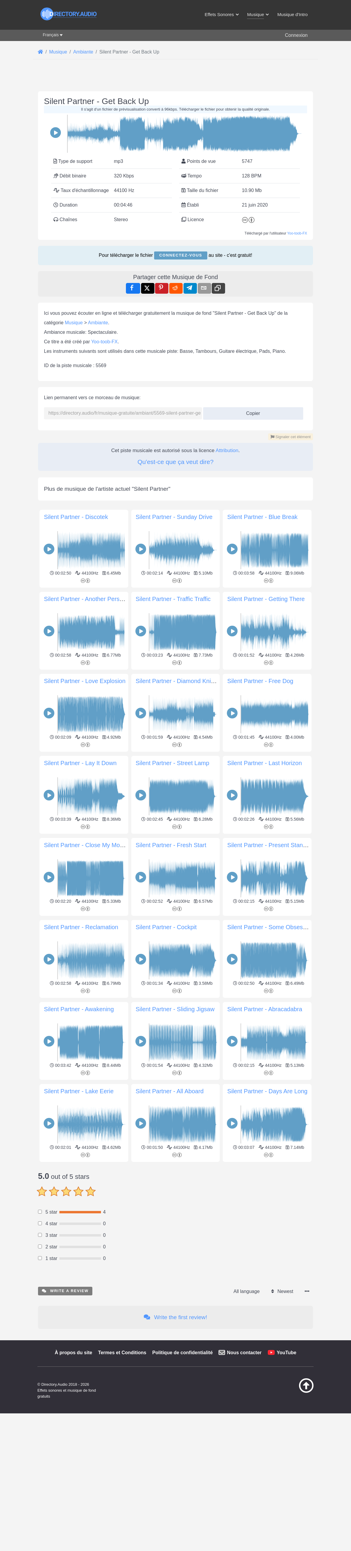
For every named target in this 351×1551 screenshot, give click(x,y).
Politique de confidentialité (182, 1352)
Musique (74, 322)
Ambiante (98, 322)
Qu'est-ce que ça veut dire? (175, 461)
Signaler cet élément (291, 437)
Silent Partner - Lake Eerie (79, 1091)
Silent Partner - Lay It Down (80, 763)
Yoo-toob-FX (297, 233)
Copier (250, 411)
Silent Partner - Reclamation (81, 927)
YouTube (286, 1352)
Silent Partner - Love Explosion (85, 681)
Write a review (65, 1291)
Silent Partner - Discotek (76, 517)
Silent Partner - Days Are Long (267, 1091)
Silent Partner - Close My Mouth (86, 845)
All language (246, 1291)
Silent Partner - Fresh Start (171, 845)
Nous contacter (244, 1352)
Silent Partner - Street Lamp (172, 763)
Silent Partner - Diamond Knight (177, 681)
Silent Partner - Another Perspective (91, 599)
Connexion (296, 35)
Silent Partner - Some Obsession (270, 927)
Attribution (227, 450)
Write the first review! (175, 1317)
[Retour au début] (297, 1391)
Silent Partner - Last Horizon (264, 763)
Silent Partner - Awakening (79, 1009)
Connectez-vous (180, 255)
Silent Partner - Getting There (266, 599)
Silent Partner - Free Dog (260, 681)
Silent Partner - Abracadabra (264, 1009)
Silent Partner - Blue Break (262, 517)
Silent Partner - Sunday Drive (174, 517)
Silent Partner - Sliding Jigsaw (175, 1009)
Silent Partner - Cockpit (166, 927)
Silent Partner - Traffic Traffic (173, 599)
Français (51, 34)
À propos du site (73, 1352)
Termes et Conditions (122, 1352)
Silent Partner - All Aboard (170, 1091)
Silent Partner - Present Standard (271, 845)
